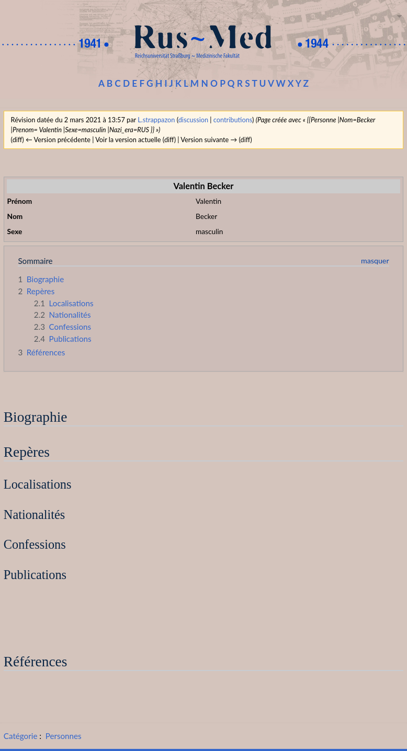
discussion (193, 119)
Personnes (64, 736)
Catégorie (21, 736)
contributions (232, 119)
